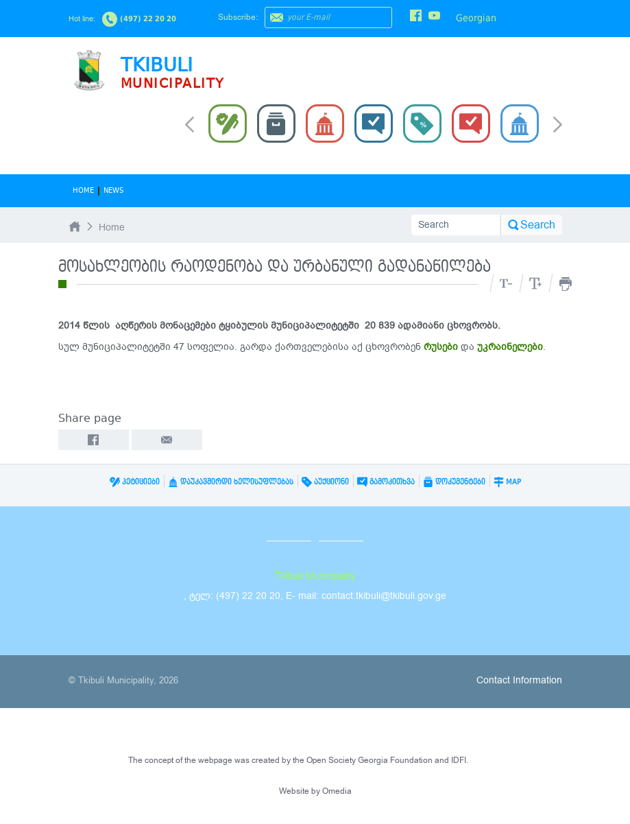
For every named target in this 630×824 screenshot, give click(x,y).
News (113, 190)
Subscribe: (238, 17)
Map (507, 482)
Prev (189, 123)
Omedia (337, 791)
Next (558, 125)
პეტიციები (135, 482)
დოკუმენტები (454, 482)
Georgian (476, 17)
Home (83, 190)
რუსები (441, 346)
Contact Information (519, 680)
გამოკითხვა (386, 482)
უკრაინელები (510, 346)
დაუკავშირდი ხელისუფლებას (230, 482)
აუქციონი (325, 482)
